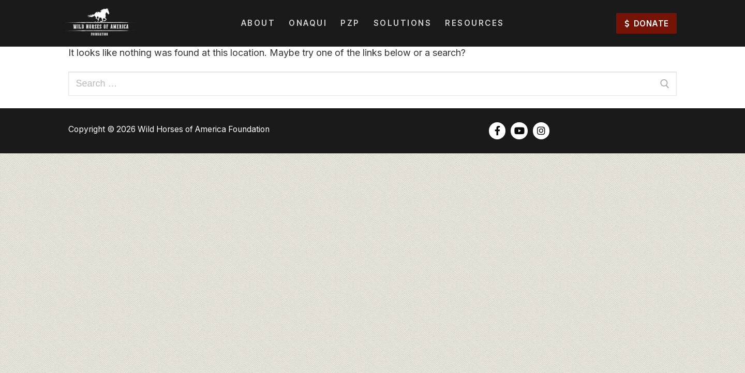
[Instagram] (541, 130)
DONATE (646, 23)
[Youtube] (519, 130)
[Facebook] (497, 130)
